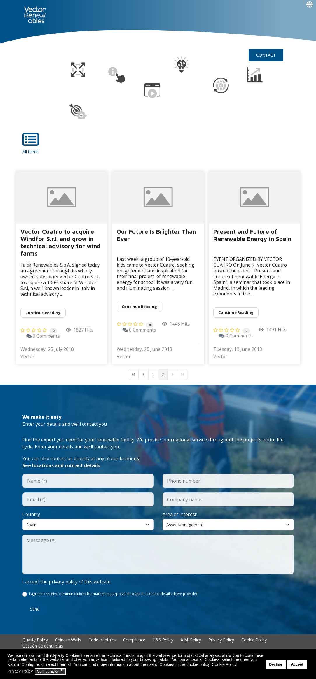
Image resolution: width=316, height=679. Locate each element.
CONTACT (266, 54)
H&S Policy (163, 641)
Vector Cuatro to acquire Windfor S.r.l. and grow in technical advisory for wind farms (60, 242)
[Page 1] (153, 375)
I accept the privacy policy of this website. (67, 583)
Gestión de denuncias (42, 647)
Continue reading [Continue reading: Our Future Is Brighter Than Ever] (139, 306)
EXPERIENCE (123, 39)
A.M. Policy (191, 641)
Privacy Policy (221, 641)
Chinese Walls (68, 641)
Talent (152, 39)
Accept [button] (297, 664)
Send (34, 610)
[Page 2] (163, 375)
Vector (27, 357)
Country (31, 515)
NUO (58, 39)
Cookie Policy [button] (224, 664)
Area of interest (180, 515)
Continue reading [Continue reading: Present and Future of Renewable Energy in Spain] (236, 312)
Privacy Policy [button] (20, 671)
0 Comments (46, 337)
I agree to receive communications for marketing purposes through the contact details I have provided (114, 594)
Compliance (134, 641)
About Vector (86, 39)
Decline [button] (275, 664)
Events (35, 69)
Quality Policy (35, 641)
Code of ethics (102, 641)
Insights (186, 39)
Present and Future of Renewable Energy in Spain (252, 235)
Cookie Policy (254, 641)
